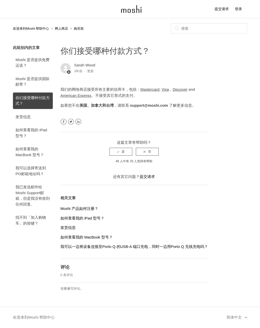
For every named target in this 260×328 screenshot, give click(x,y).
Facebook (63, 122)
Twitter (71, 122)
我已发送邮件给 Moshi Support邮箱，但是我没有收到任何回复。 (32, 195)
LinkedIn (78, 122)
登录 (67, 288)
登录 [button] (238, 9)
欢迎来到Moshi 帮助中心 (31, 28)
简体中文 (234, 317)
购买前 (79, 28)
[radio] (120, 151)
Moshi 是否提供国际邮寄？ (32, 82)
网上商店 (61, 28)
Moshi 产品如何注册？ (79, 208)
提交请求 (222, 9)
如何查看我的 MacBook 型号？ (29, 152)
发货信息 (23, 117)
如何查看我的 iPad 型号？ (31, 133)
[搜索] (209, 28)
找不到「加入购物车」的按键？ (30, 220)
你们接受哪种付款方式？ (32, 101)
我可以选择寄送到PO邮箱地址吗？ (30, 171)
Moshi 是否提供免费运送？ (32, 63)
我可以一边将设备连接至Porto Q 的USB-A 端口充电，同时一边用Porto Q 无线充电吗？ (134, 246)
